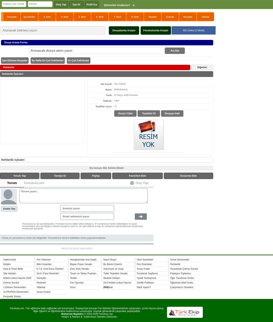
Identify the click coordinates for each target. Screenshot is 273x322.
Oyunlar (153, 17)
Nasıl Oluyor (110, 259)
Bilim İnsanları (44, 264)
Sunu (73, 287)
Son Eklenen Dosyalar (14, 60)
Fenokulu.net (34, 183)
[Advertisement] (42, 111)
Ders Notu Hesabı (79, 268)
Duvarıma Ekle (188, 175)
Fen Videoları (44, 259)
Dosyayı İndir (172, 113)
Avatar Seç (9, 208)
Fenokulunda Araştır (155, 30)
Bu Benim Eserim (112, 264)
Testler (73, 278)
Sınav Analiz (143, 268)
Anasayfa (11, 17)
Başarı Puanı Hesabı (81, 264)
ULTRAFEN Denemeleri (16, 292)
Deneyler (41, 278)
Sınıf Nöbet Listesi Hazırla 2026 (117, 283)
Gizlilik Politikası (145, 282)
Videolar (41, 287)
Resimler (41, 282)
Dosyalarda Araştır (123, 30)
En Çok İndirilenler (78, 60)
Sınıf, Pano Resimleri (48, 273)
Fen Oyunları (77, 282)
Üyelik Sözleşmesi (146, 278)
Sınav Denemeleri (179, 259)
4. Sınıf (64, 17)
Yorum (12, 183)
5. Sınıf (82, 17)
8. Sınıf (135, 17)
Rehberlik (175, 264)
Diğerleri (202, 67)
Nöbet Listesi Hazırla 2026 (17, 278)
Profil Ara (91, 4)
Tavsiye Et (60, 175)
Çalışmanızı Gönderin (181, 287)
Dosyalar (187, 17)
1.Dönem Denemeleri (14, 287)
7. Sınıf (117, 17)
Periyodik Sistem (12, 296)
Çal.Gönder (29, 17)
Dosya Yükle (125, 113)
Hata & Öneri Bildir (13, 268)
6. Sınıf (99, 17)
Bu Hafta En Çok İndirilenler (48, 60)
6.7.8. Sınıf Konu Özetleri (50, 268)
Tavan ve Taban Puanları (83, 273)
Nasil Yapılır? (144, 287)
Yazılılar (205, 17)
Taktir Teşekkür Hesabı (115, 273)
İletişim (7, 264)
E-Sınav (170, 17)
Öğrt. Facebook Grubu (182, 278)
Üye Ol (76, 4)
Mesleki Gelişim (111, 278)
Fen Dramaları (144, 264)
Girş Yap (142, 183)
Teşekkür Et (149, 113)
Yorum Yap (20, 175)
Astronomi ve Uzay (113, 268)
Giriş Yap (61, 4)
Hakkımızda (9, 259)
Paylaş (96, 175)
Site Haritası (9, 273)
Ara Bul (175, 50)
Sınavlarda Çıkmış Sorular (184, 268)
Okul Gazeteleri (145, 259)
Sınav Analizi (43, 292)
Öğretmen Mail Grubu (181, 282)
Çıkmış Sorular (11, 282)
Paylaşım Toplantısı (180, 273)
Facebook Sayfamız (147, 273)
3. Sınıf (47, 17)
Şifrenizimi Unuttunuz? (117, 5)
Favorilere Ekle (137, 175)
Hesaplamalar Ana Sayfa (83, 259)
